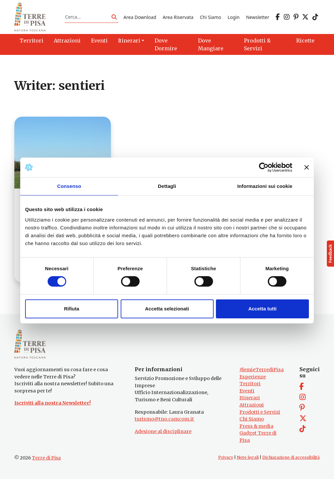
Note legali (248, 459)
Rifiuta (71, 308)
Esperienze (252, 379)
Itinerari (249, 400)
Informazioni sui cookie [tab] (265, 186)
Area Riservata (178, 17)
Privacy (225, 459)
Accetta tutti (262, 308)
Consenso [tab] (69, 186)
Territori (250, 386)
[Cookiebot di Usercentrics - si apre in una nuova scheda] (263, 167)
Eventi (246, 393)
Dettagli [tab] (167, 186)
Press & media (256, 428)
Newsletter (257, 17)
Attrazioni (251, 407)
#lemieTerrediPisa (261, 372)
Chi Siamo (210, 17)
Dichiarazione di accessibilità (291, 459)
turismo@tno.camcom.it (164, 421)
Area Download (140, 17)
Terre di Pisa (46, 460)
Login (234, 17)
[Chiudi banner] (306, 167)
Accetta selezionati (167, 308)
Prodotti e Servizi (259, 414)
